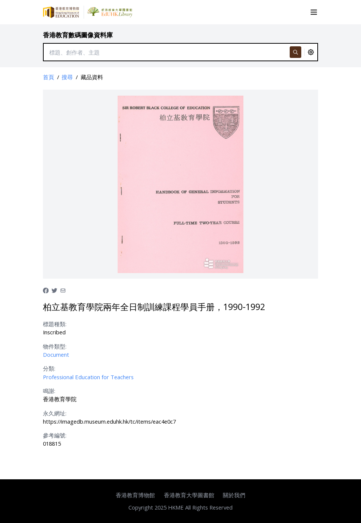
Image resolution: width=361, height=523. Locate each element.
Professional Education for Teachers (88, 377)
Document (56, 354)
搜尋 (67, 77)
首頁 (48, 77)
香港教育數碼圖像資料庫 (78, 35)
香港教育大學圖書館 (189, 495)
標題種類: (54, 324)
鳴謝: (49, 390)
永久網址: (54, 413)
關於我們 (234, 495)
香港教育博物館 (135, 495)
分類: (49, 368)
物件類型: (54, 346)
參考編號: (54, 435)
